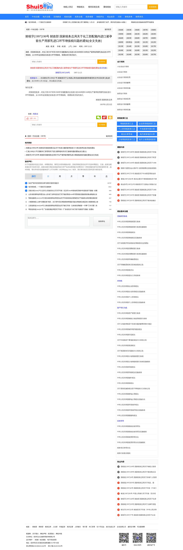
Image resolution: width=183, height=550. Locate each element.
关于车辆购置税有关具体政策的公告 (130, 265)
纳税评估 (100, 17)
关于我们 (35, 534)
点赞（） (33, 118)
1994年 (120, 30)
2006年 (137, 38)
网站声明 (43, 534)
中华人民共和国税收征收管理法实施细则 (132, 432)
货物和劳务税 (122, 216)
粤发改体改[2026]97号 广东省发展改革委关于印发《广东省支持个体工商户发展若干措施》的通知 (61, 209)
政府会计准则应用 (123, 99)
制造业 (35, 114)
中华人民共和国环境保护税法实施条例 (131, 410)
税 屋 (52, 46)
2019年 (129, 50)
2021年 (145, 50)
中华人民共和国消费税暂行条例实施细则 (132, 254)
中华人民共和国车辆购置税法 (128, 259)
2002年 (145, 34)
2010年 (137, 42)
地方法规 (46, 17)
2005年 (129, 38)
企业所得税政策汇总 (147, 124)
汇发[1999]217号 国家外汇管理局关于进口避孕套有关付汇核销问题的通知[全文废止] (56, 151)
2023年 (120, 54)
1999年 (120, 34)
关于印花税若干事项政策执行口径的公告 (132, 340)
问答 (120, 17)
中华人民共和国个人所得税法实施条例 (131, 302)
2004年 (120, 38)
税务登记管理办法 (123, 448)
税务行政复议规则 (123, 453)
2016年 (145, 46)
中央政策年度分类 (147, 129)
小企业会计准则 (123, 66)
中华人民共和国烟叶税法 (126, 378)
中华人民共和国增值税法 (126, 232)
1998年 (153, 30)
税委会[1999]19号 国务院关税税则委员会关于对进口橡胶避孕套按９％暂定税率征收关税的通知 (60, 148)
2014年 (129, 46)
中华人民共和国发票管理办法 (128, 437)
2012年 (153, 42)
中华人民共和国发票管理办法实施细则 (131, 442)
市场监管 (62, 527)
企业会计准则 (122, 72)
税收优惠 (68, 17)
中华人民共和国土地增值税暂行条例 (130, 356)
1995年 (129, 30)
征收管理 (120, 421)
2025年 (137, 54)
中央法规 (35, 17)
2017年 (153, 46)
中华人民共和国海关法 (125, 270)
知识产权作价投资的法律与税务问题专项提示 (43, 183)
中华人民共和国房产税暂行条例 (128, 313)
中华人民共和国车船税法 (126, 367)
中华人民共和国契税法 (125, 383)
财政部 (34, 527)
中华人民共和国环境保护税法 (128, 405)
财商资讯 (139, 17)
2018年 (120, 50)
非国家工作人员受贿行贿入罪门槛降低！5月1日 (79, 22)
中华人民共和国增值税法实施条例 (129, 238)
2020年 (137, 50)
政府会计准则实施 (123, 110)
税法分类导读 (126, 134)
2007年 (145, 38)
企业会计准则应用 (123, 77)
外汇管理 (92, 527)
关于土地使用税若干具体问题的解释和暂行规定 (134, 324)
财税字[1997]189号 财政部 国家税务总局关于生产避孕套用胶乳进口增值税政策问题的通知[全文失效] (62, 155)
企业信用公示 (121, 527)
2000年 (129, 34)
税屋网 (28, 534)
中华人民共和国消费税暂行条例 (128, 248)
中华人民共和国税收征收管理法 (128, 426)
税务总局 (48, 527)
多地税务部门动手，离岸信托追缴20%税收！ (112, 22)
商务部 (41, 527)
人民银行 (78, 527)
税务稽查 (89, 17)
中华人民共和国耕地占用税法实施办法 (131, 399)
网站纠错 (59, 534)
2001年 (137, 34)
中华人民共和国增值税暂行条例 (128, 221)
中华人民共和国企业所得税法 (128, 286)
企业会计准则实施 (123, 88)
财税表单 (128, 17)
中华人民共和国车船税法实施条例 (129, 372)
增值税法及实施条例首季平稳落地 (142, 22)
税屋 (28, 29)
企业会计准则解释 (123, 83)
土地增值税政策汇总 (126, 139)
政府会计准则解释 (123, 104)
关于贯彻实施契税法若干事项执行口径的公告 (133, 388)
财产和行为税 (122, 308)
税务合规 (78, 17)
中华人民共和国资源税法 (126, 345)
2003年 (153, 34)
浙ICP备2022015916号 (55, 546)
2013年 (120, 46)
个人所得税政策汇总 (126, 129)
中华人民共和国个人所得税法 (128, 297)
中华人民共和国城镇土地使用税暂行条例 (132, 318)
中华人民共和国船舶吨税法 (127, 415)
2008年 (153, 38)
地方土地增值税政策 (147, 139)
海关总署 (70, 527)
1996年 (137, 30)
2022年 (153, 50)
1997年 (42, 29)
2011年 (145, 42)
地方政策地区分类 (147, 134)
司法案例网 (141, 527)
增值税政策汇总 (126, 124)
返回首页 (108, 29)
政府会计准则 (122, 93)
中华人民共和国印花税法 (126, 335)
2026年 (145, 54)
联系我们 (51, 534)
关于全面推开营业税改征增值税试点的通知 (132, 243)
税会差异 (111, 17)
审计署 (85, 527)
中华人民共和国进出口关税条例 (128, 275)
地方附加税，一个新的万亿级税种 (39, 22)
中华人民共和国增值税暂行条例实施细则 (132, 227)
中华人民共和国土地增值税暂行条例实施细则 (133, 362)
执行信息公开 (110, 527)
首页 (27, 17)
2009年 (120, 42)
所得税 (119, 281)
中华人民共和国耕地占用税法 (128, 394)
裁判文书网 (131, 527)
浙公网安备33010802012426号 (36, 546)
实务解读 (57, 17)
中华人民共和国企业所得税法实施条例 (131, 292)
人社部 (55, 527)
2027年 (153, 54)
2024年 (129, 54)
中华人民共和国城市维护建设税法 (129, 329)
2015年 (137, 46)
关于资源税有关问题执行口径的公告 (130, 351)
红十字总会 (100, 527)
